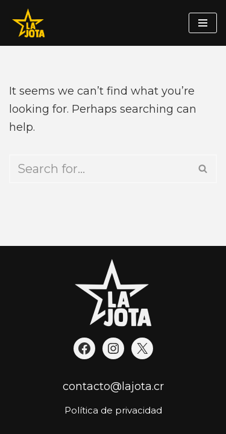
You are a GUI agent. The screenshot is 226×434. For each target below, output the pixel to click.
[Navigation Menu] (203, 23)
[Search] (99, 168)
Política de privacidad (113, 410)
